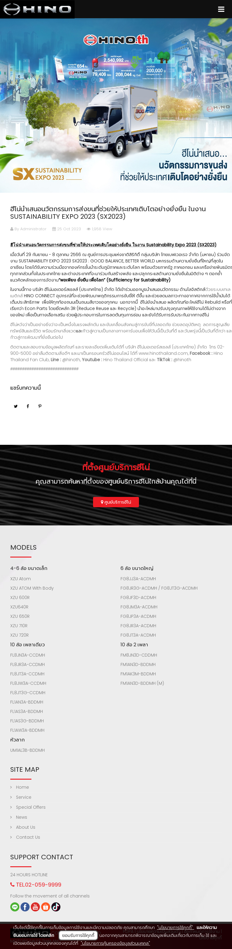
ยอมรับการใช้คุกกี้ (78, 935)
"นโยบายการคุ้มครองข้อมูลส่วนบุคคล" (115, 943)
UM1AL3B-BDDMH (27, 750)
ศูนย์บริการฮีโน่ (116, 502)
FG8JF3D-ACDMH (138, 597)
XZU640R (19, 607)
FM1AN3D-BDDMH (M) (142, 683)
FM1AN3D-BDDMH (138, 664)
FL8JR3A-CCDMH (27, 664)
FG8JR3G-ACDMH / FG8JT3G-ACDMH (159, 588)
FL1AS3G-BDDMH (27, 721)
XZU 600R (20, 597)
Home (19, 787)
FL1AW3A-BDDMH (27, 730)
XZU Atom (20, 579)
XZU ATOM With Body (32, 588)
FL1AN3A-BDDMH (26, 702)
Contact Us (25, 837)
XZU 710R (18, 626)
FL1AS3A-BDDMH (26, 711)
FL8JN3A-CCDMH (27, 655)
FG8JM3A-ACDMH (139, 607)
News (18, 817)
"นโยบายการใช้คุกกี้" (175, 927)
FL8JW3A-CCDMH (28, 683)
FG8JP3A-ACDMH (138, 616)
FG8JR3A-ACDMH (138, 626)
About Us (22, 827)
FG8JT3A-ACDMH (138, 635)
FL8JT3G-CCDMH (27, 693)
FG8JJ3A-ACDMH (138, 579)
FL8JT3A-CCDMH (27, 674)
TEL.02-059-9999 (35, 884)
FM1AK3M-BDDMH (138, 674)
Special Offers (28, 807)
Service (20, 797)
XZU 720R (19, 635)
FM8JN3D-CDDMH (139, 655)
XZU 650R (20, 616)
